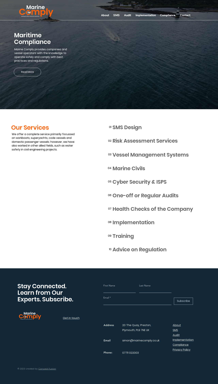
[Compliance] (168, 15)
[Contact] (185, 15)
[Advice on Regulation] (156, 249)
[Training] (156, 236)
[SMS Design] (156, 127)
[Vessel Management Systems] (156, 155)
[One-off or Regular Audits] (156, 195)
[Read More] (27, 72)
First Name (109, 285)
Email (106, 297)
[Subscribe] (183, 301)
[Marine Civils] (156, 168)
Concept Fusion (47, 368)
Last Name (145, 285)
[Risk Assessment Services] (156, 141)
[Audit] (127, 15)
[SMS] (116, 15)
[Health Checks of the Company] (156, 209)
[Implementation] (145, 15)
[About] (104, 15)
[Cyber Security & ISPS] (156, 182)
